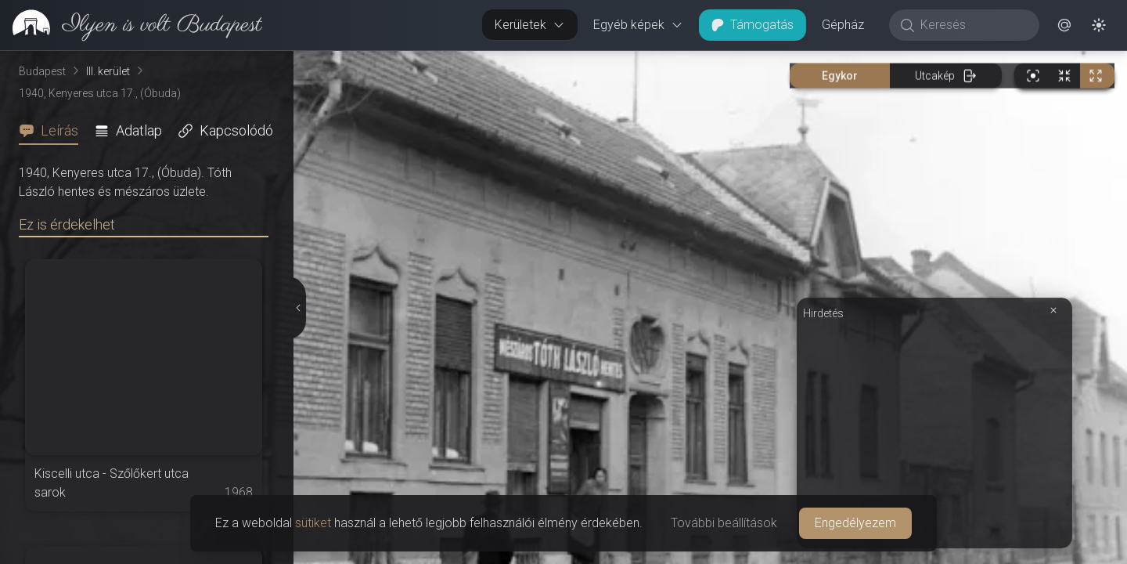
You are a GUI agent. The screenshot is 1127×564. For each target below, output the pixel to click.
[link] (131, 25)
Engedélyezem (855, 522)
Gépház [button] (843, 24)
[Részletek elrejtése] (298, 308)
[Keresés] (972, 25)
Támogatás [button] (752, 24)
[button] (1064, 25)
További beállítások (724, 522)
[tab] (53, 131)
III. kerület (108, 71)
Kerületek (530, 24)
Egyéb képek (638, 24)
